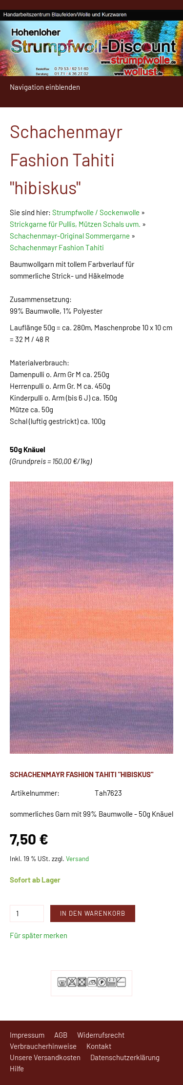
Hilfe (17, 1068)
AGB (60, 1034)
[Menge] (27, 913)
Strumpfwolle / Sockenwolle (96, 212)
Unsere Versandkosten (45, 1057)
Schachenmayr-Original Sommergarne (70, 235)
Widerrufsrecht (100, 1034)
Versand (77, 858)
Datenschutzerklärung (125, 1057)
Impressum (27, 1034)
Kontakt (98, 1046)
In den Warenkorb (92, 913)
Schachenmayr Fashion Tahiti (57, 247)
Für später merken (38, 935)
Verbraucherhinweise (43, 1046)
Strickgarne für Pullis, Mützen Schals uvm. (75, 224)
